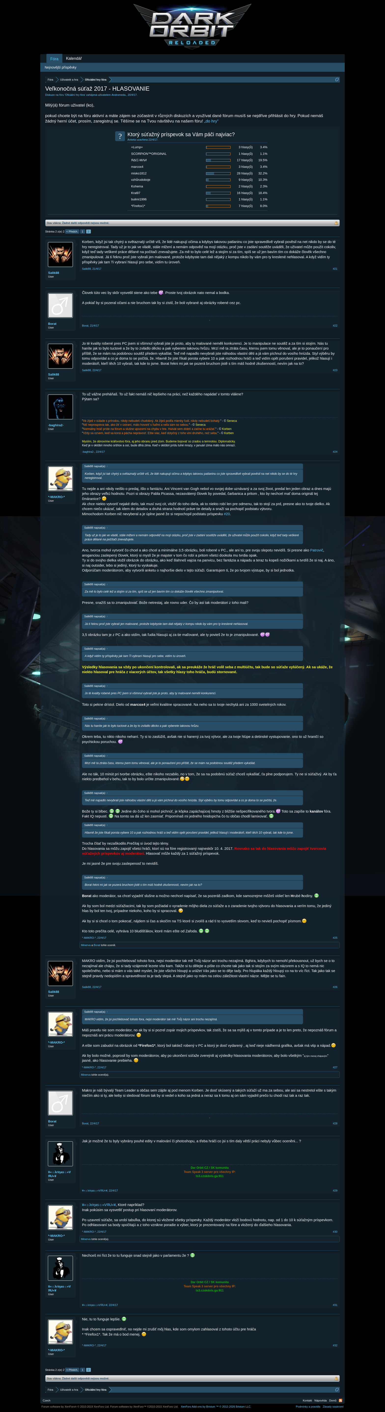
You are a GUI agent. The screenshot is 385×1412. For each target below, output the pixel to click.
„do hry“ (211, 121)
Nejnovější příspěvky (60, 67)
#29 (335, 1190)
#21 (335, 268)
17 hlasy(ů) (245, 160)
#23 (335, 370)
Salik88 (53, 273)
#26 (335, 987)
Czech (46, 1400)
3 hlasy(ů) (246, 147)
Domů (332, 1400)
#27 (335, 1067)
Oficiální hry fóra (75, 94)
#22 (335, 325)
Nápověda (321, 1400)
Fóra (54, 59)
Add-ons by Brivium (216, 1406)
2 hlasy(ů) (246, 186)
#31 (335, 1304)
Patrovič (316, 550)
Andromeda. (118, 94)
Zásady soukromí (333, 1406)
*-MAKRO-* (56, 497)
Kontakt (307, 1400)
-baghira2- (56, 425)
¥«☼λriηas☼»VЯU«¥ (59, 1174)
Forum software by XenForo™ (144, 1406)
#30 (335, 1231)
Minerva (86, 945)
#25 (335, 937)
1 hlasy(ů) (246, 154)
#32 (335, 1345)
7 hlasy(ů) (246, 206)
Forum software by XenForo (75, 1406)
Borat (52, 324)
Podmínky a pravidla (308, 1406)
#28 (335, 1123)
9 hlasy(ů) (246, 180)
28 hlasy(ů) (245, 173)
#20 (227, 514)
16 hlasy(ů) (245, 193)
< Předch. (72, 231)
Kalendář (74, 58)
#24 (335, 451)
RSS (340, 1400)
